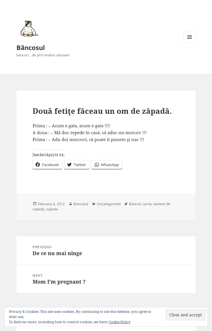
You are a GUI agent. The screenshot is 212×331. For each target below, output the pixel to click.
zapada (52, 209)
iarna (147, 203)
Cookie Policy (119, 322)
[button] (28, 28)
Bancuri (135, 203)
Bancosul (80, 203)
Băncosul (30, 47)
